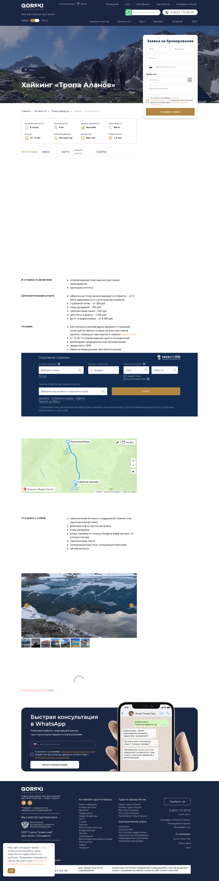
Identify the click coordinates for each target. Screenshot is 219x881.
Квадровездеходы (88, 815)
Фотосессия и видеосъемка (133, 832)
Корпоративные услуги (132, 821)
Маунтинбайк (85, 841)
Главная (25, 111)
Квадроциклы (85, 813)
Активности (41, 111)
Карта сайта (185, 843)
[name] (157, 48)
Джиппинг (84, 810)
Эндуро (82, 844)
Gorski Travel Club (182, 838)
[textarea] (170, 90)
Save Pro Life (128, 334)
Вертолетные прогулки (90, 827)
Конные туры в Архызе (130, 807)
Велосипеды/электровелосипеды (95, 838)
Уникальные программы (131, 840)
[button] (99, 21)
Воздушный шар (87, 830)
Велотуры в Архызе (128, 810)
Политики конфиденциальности (165, 99)
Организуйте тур (182, 827)
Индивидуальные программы (133, 838)
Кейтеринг (124, 826)
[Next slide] (131, 605)
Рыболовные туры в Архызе (133, 815)
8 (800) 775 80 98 (179, 810)
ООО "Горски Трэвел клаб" (37, 832)
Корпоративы (126, 829)
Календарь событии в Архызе (175, 819)
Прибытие (151, 74)
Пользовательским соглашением (52, 757)
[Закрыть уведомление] (52, 845)
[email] (170, 58)
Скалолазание (86, 836)
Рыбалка (83, 824)
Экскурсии (84, 847)
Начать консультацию (54, 764)
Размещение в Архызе (179, 823)
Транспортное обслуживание (134, 835)
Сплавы (83, 821)
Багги (81, 818)
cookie (42, 847)
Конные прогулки (87, 807)
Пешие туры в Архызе (130, 804)
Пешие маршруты (60, 111)
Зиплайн (83, 833)
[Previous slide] (26, 605)
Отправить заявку (170, 111)
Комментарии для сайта (37, 690)
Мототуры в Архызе (129, 813)
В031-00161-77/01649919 (35, 836)
